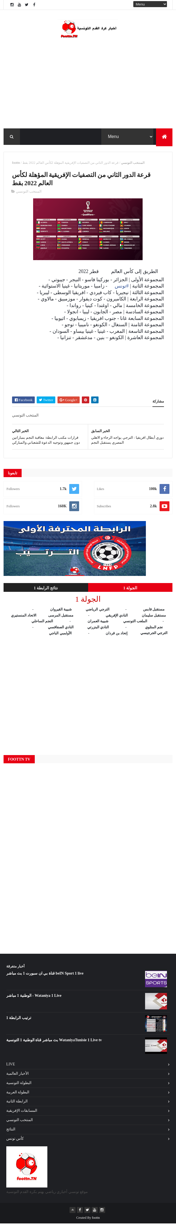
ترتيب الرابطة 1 (18, 1021)
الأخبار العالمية (17, 1077)
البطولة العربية (18, 1095)
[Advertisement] (88, 370)
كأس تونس (15, 1142)
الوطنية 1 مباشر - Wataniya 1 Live (34, 999)
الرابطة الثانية (17, 1105)
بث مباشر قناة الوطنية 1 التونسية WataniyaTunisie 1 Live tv (54, 1044)
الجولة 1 (130, 591)
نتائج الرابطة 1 (46, 591)
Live (10, 1068)
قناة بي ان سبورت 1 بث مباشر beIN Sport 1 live (44, 977)
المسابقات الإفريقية (21, 1114)
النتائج (10, 1132)
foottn (16, 165)
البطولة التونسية (19, 1086)
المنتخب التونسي (133, 165)
